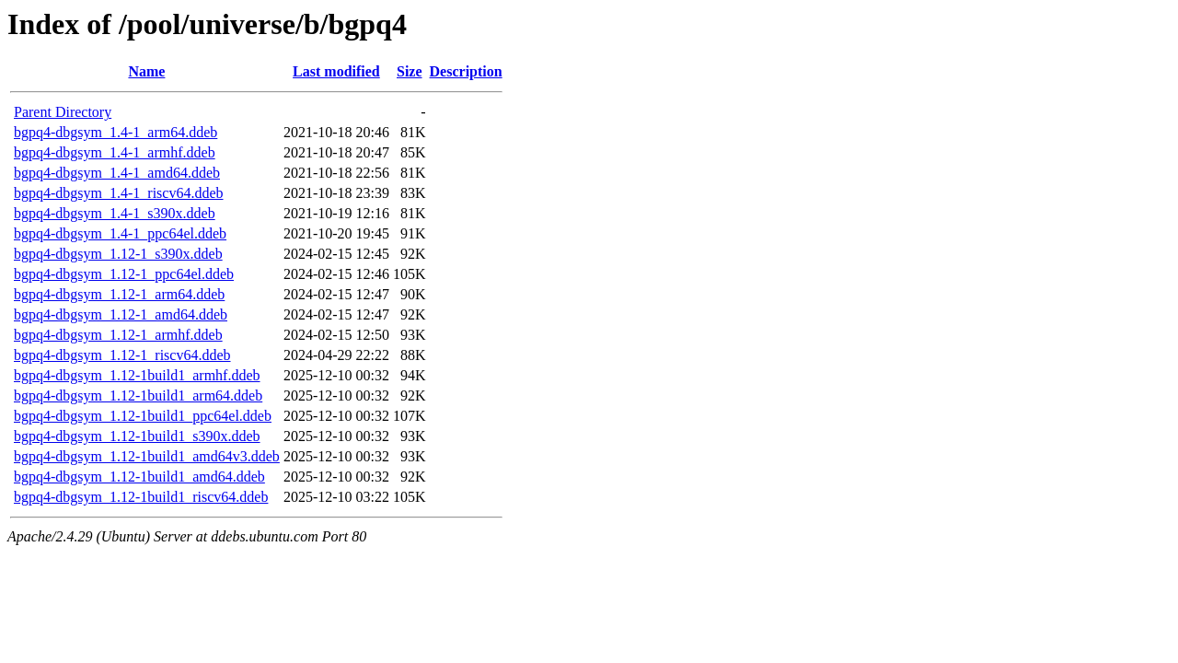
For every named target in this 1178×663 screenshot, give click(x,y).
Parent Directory (62, 112)
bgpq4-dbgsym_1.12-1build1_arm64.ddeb (138, 395)
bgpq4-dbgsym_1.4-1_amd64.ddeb (117, 172)
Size (409, 71)
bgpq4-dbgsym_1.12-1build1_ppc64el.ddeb (142, 416)
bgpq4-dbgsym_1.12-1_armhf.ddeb (118, 335)
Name (146, 71)
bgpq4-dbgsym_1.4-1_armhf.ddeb (114, 152)
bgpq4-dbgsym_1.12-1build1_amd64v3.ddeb (147, 456)
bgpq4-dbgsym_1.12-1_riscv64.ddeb (122, 355)
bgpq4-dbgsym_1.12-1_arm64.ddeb (119, 294)
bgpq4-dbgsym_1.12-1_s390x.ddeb (118, 254)
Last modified (336, 71)
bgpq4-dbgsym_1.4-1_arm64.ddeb (115, 132)
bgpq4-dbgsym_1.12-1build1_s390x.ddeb (137, 436)
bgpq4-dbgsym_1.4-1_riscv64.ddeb (119, 193)
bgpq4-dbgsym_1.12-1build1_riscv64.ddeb (141, 497)
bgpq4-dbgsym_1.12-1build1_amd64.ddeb (139, 476)
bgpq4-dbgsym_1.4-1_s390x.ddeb (114, 213)
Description (466, 71)
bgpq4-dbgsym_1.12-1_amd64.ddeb (120, 314)
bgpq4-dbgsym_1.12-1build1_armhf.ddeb (137, 375)
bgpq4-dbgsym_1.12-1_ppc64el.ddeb (124, 274)
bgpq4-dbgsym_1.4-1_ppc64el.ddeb (120, 233)
